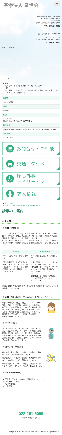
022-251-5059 (54, 26)
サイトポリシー (11, 203)
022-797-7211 (54, 43)
